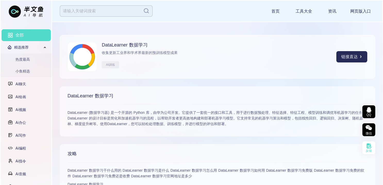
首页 (275, 11)
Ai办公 (20, 123)
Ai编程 (20, 148)
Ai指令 (20, 161)
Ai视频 (20, 110)
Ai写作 (20, 135)
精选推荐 (21, 47)
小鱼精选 (22, 71)
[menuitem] (26, 35)
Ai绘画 (20, 97)
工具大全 (304, 11)
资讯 (332, 11)
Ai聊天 (20, 84)
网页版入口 (360, 11)
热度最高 (22, 59)
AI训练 (110, 65)
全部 (19, 35)
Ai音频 (20, 174)
